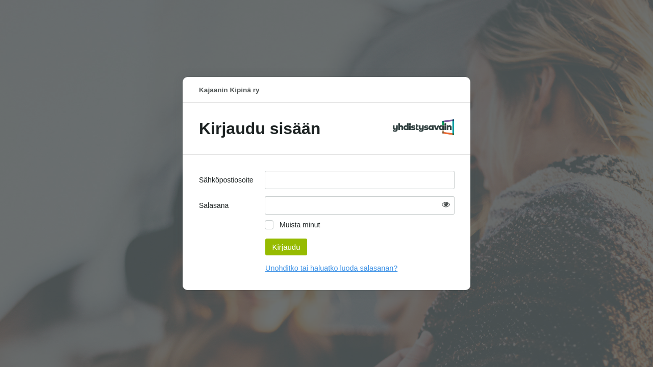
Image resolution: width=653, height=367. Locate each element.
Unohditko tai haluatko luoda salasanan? (331, 268)
